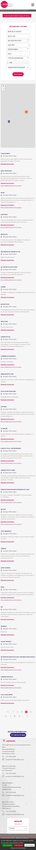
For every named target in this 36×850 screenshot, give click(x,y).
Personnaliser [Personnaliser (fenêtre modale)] (29, 845)
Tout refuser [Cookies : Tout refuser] (19, 845)
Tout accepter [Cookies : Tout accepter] (7, 845)
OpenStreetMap (28, 147)
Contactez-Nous (19, 735)
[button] (9, 121)
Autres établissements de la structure (11, 186)
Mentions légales (22, 838)
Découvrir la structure (7, 164)
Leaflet (23, 147)
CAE (11, 62)
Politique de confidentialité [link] (18, 848)
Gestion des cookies (8, 838)
